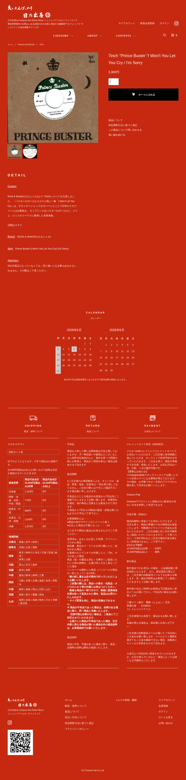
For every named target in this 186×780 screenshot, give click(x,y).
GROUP (92, 36)
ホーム (11, 44)
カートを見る (169, 720)
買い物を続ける (116, 134)
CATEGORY (61, 36)
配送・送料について (91, 708)
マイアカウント (126, 23)
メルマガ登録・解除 (135, 702)
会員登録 (166, 708)
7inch (46, 44)
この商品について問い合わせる (125, 130)
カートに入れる (143, 94)
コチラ (18, 227)
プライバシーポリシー (93, 731)
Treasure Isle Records (29, 44)
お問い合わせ (169, 725)
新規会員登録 (147, 23)
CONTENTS (123, 36)
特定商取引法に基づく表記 (122, 125)
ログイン (164, 23)
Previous (12, 97)
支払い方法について (91, 720)
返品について (115, 120)
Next (93, 97)
